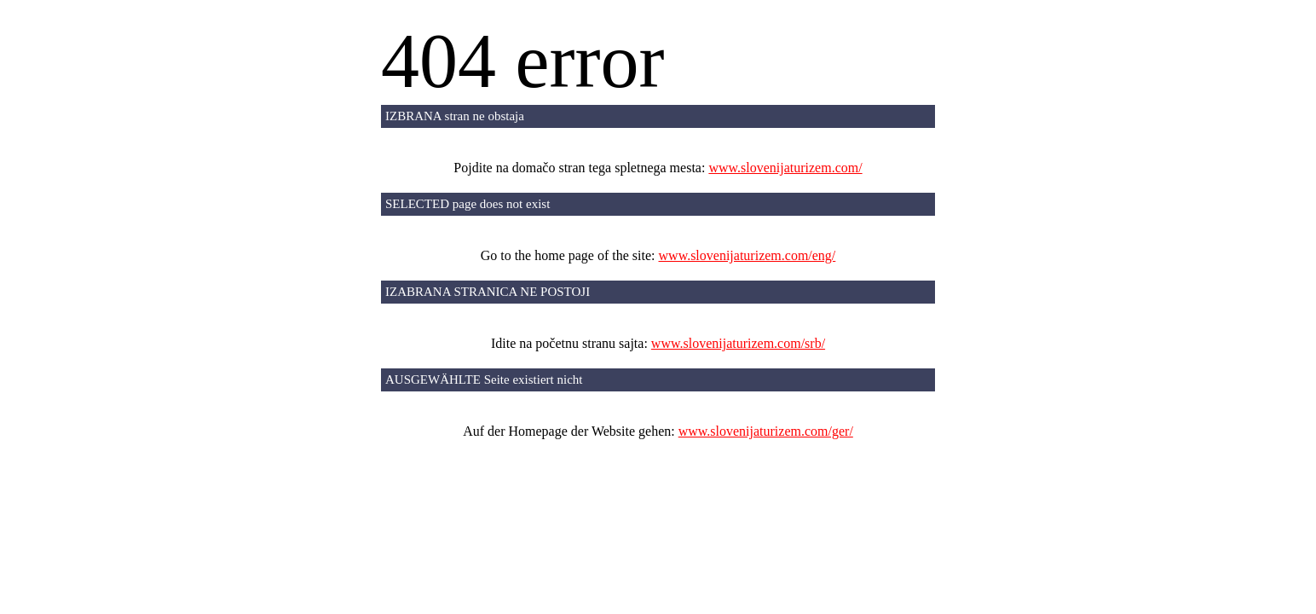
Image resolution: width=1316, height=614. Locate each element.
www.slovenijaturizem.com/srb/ (738, 343)
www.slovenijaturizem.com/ (785, 167)
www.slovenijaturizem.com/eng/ (747, 255)
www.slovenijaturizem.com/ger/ (765, 431)
